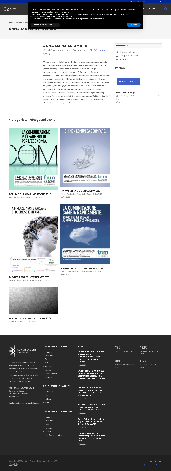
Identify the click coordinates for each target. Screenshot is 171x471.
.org (160, 1)
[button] (139, 6)
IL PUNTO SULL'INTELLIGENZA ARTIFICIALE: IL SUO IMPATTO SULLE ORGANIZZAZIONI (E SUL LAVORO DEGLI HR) (90, 392)
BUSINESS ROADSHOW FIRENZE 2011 (29, 277)
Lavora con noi (51, 373)
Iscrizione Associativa (53, 435)
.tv (156, 1)
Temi (47, 402)
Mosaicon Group (125, 92)
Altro (127, 59)
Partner (48, 366)
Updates (48, 370)
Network (48, 363)
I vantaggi (49, 424)
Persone (19, 23)
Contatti (48, 377)
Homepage (49, 352)
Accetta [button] (134, 24)
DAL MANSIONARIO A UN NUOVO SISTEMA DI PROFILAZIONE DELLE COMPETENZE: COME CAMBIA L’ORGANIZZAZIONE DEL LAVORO (91, 375)
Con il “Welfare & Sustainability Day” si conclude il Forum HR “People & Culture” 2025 (91, 421)
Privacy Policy (14, 464)
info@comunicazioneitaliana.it (150, 465)
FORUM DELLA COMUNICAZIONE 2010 (82, 268)
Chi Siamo (49, 355)
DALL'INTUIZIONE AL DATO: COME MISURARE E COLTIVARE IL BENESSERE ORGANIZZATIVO (91, 407)
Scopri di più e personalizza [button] (45, 24)
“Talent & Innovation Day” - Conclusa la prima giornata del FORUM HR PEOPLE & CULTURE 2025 (91, 437)
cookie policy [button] (63, 12)
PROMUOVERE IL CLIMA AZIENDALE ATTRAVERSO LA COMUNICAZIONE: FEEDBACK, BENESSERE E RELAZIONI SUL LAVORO (92, 357)
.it (147, 1)
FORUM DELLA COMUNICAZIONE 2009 (30, 318)
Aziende (48, 431)
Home (11, 23)
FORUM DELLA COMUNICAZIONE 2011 (81, 190)
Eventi (47, 359)
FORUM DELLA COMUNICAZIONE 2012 (30, 194)
